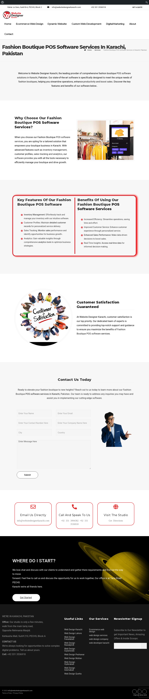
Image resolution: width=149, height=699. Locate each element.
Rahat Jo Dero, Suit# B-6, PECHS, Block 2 (22, 7)
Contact (8, 34)
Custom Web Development (86, 24)
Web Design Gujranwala (69, 649)
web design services (98, 635)
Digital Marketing (115, 24)
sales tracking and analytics (48, 154)
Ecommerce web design (96, 630)
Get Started (26, 597)
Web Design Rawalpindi (69, 644)
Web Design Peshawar (74, 654)
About (132, 24)
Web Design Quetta (73, 673)
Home (7, 24)
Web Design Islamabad (69, 669)
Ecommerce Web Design (29, 24)
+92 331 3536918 (96, 7)
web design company (98, 639)
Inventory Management (34, 214)
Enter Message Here (54, 454)
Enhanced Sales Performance (97, 235)
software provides (24, 158)
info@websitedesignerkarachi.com (64, 7)
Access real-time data (111, 243)
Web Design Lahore (73, 633)
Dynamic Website (57, 24)
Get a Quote (137, 7)
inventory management (55, 149)
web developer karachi (99, 643)
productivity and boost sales (97, 81)
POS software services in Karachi (42, 393)
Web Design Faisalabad (69, 638)
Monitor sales (44, 230)
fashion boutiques (27, 81)
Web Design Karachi (73, 629)
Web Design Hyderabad (69, 663)
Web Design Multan (73, 658)
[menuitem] (2, 2)
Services (97, 50)
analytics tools (44, 242)
